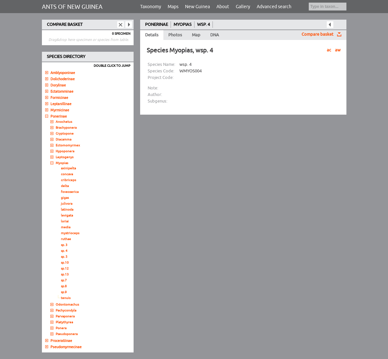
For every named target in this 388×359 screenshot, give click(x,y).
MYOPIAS (183, 24)
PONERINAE (156, 24)
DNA (214, 35)
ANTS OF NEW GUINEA (72, 6)
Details (151, 35)
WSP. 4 (203, 24)
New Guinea (197, 6)
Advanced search (274, 6)
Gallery (243, 6)
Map (196, 35)
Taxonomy (150, 6)
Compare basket (317, 34)
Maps (173, 6)
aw (338, 50)
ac (329, 50)
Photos (175, 35)
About (222, 6)
